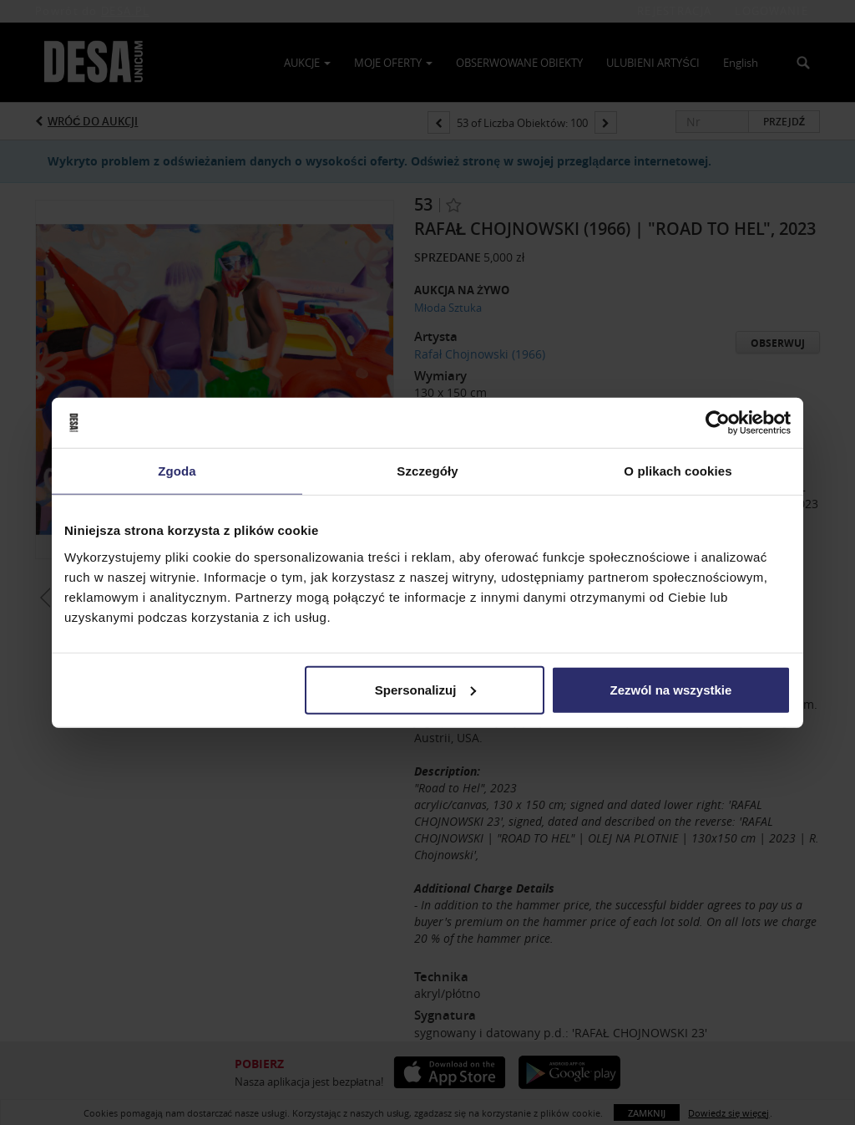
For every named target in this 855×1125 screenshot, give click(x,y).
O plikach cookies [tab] (677, 471)
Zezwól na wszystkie (671, 689)
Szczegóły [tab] (427, 471)
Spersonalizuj (426, 689)
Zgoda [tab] (177, 471)
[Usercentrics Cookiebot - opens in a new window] (718, 422)
